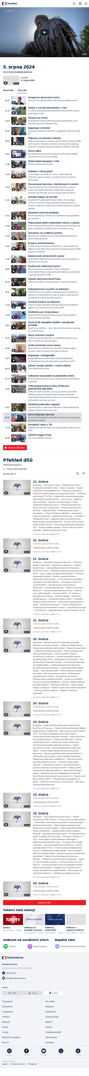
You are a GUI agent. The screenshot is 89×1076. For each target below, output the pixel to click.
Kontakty (50, 1050)
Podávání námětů (53, 1040)
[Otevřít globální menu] (86, 3)
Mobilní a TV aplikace (11, 1045)
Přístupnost (32, 1071)
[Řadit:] (84, 481)
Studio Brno (51, 1019)
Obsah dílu (8, 97)
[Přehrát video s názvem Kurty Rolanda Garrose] (44, 32)
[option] (12, 1001)
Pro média (50, 1009)
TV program (7, 1009)
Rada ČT (49, 1029)
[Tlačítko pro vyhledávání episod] (78, 481)
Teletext (6, 1024)
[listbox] (33, 1001)
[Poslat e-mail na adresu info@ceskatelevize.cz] (44, 985)
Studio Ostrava (52, 1024)
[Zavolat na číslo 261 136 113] (44, 980)
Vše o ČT (5, 1050)
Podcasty (6, 1029)
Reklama (49, 1014)
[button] (44, 32)
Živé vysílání (7, 1014)
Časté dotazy (51, 1045)
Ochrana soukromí (18, 1071)
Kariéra (49, 1034)
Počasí (5, 1034)
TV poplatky (7, 1019)
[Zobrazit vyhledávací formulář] (74, 3)
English (5, 1071)
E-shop (5, 1040)
